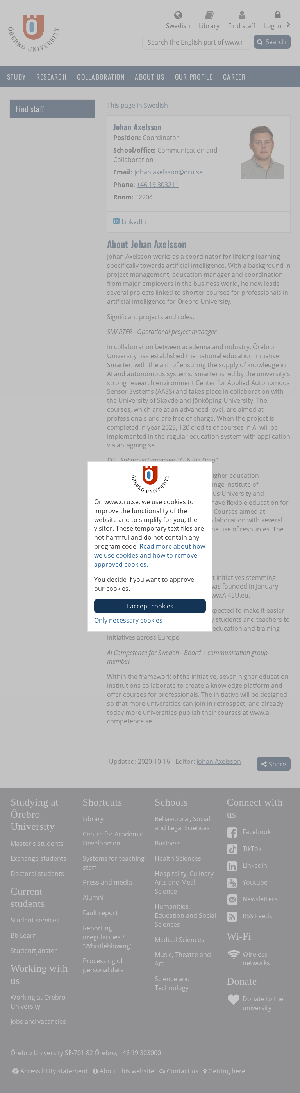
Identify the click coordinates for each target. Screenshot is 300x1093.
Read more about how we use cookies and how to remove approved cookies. (149, 555)
